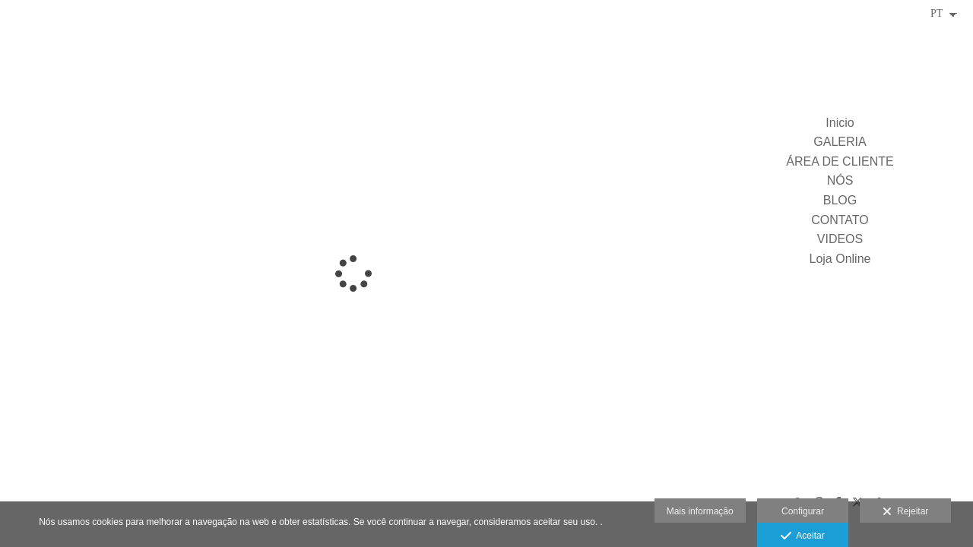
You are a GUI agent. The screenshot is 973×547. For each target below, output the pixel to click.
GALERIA (839, 141)
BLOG (840, 200)
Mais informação (700, 511)
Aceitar (802, 536)
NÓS (840, 180)
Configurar (802, 511)
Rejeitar (905, 512)
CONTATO (840, 219)
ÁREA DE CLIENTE (839, 161)
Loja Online (840, 258)
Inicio (840, 122)
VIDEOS (840, 238)
